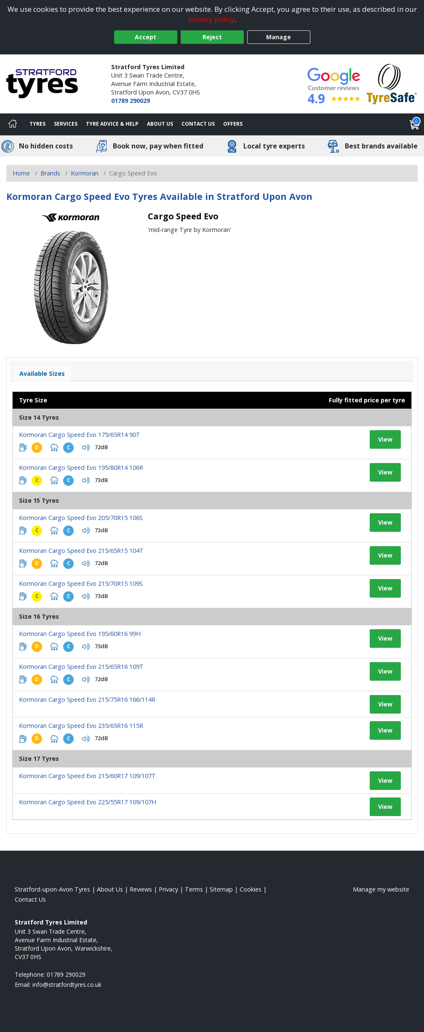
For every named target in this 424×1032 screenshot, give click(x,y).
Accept (145, 37)
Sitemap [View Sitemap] (221, 889)
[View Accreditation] (392, 83)
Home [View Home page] (21, 173)
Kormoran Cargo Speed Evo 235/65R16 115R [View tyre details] (81, 726)
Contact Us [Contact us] (198, 123)
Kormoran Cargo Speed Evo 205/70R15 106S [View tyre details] (81, 518)
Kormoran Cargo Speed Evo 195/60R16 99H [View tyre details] (80, 634)
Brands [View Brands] (50, 173)
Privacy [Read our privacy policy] (168, 889)
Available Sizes (42, 373)
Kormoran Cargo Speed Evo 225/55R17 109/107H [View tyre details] (87, 802)
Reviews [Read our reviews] (141, 889)
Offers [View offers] (233, 123)
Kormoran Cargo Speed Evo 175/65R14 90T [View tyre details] (79, 435)
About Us (160, 123)
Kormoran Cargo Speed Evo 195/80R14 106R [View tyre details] (81, 467)
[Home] (12, 124)
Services (65, 123)
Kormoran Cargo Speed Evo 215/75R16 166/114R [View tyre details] (87, 699)
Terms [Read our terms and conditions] (194, 889)
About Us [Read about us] (110, 889)
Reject (212, 37)
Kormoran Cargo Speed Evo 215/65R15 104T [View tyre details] (81, 551)
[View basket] (414, 124)
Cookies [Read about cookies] (250, 889)
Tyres (37, 123)
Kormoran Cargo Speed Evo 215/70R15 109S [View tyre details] (81, 583)
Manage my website (381, 889)
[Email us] (66, 985)
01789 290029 (130, 101)
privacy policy (211, 19)
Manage (278, 37)
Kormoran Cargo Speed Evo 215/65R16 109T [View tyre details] (81, 667)
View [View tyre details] (385, 439)
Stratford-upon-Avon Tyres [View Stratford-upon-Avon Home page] (52, 889)
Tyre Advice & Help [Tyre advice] (112, 123)
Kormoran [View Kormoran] (85, 173)
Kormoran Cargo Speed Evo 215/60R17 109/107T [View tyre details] (87, 776)
